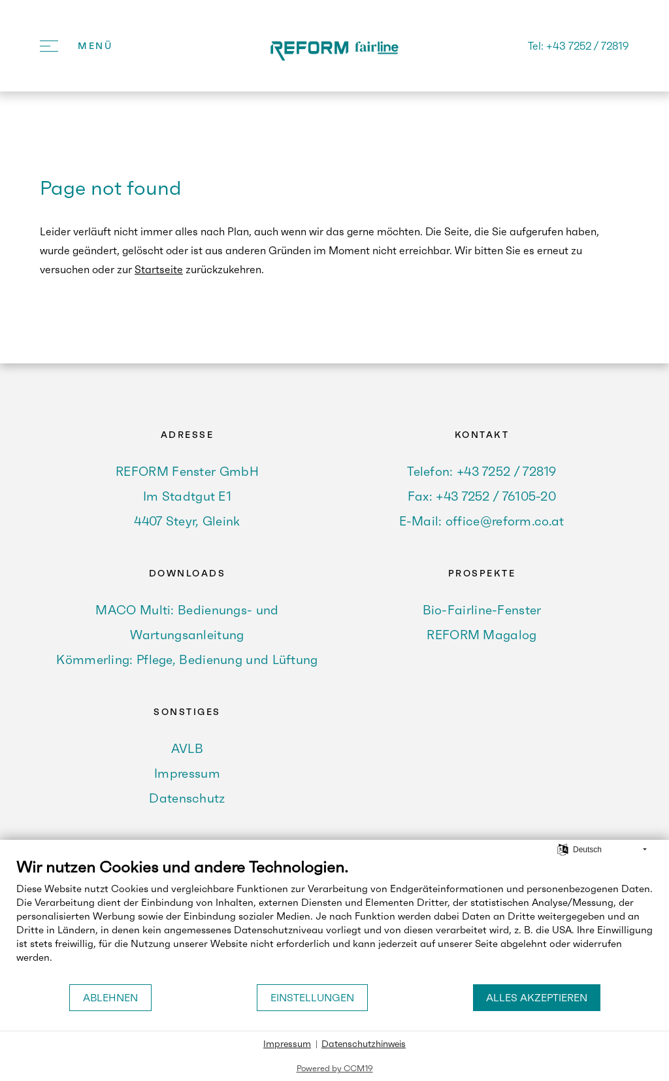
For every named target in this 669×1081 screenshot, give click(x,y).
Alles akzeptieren (536, 997)
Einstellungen (312, 997)
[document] (334, 920)
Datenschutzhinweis (363, 1044)
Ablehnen (110, 997)
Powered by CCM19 (335, 1068)
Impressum (287, 1044)
